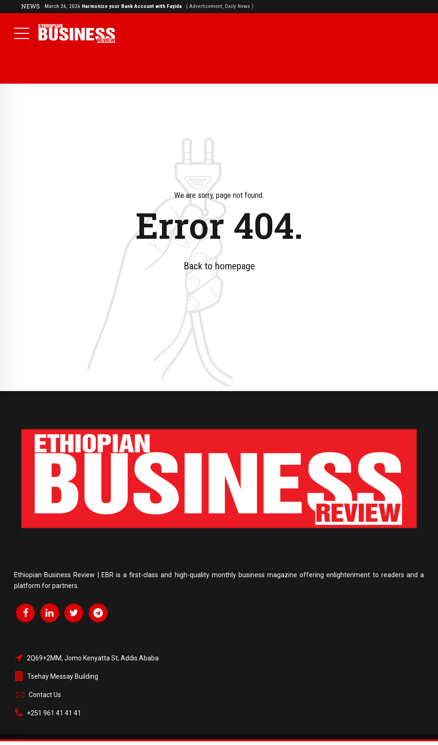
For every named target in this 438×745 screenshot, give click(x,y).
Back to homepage (219, 266)
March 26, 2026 (149, 6)
